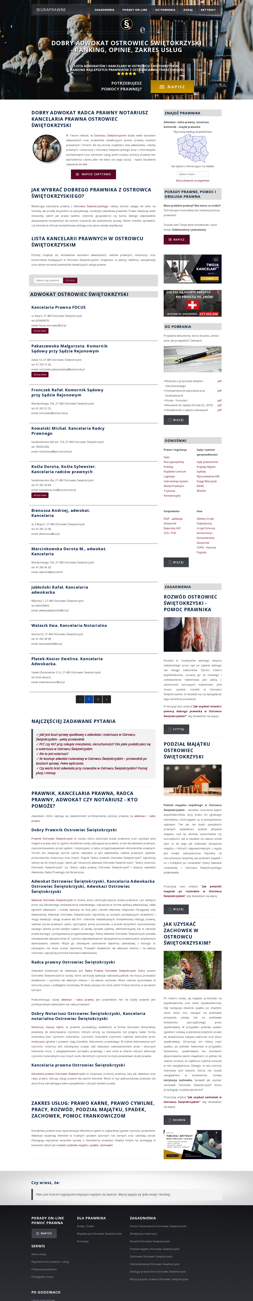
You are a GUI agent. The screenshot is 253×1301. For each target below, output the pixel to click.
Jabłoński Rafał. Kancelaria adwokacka (59, 589)
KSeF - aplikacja (173, 518)
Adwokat (63, 112)
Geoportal (170, 523)
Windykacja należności (143, 1233)
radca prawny (85, 999)
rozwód (61, 1109)
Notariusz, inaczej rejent (47, 1027)
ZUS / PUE (170, 533)
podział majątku (99, 1109)
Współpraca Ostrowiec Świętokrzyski (99, 1233)
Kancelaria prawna (59, 119)
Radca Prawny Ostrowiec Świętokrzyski (110, 970)
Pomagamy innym (42, 1277)
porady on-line (135, 9)
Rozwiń (179, 1120)
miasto (210, 166)
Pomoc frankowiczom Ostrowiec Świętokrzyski (158, 1226)
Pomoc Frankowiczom (94, 1115)
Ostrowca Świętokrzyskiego (91, 206)
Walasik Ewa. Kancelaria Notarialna (69, 625)
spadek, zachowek (101, 1145)
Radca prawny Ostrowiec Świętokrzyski (73, 962)
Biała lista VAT (172, 528)
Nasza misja (38, 1254)
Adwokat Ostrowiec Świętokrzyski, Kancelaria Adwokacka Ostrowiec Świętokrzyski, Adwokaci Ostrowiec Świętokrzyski (93, 886)
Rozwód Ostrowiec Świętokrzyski (150, 1241)
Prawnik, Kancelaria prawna (72, 793)
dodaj (188, 9)
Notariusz (133, 112)
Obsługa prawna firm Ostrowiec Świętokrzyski (158, 1271)
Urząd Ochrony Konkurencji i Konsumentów (206, 533)
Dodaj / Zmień (85, 1226)
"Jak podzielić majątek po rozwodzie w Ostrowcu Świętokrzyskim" (193, 891)
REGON (201, 491)
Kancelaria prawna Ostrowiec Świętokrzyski (78, 1065)
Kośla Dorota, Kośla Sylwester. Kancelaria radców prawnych (63, 469)
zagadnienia (105, 9)
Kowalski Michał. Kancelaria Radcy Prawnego (68, 430)
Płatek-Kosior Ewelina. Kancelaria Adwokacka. (67, 661)
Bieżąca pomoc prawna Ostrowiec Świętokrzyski (159, 1279)
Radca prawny (97, 112)
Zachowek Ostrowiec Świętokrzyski (151, 1256)
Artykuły (208, 9)
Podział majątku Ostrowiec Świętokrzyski (154, 1249)
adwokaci (139, 816)
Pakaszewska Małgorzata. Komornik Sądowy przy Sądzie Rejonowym (69, 348)
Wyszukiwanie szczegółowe (192, 180)
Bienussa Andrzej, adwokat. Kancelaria (60, 513)
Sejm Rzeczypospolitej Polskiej (174, 462)
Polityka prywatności (44, 1269)
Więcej (178, 420)
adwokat (66, 999)
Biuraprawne (51, 9)
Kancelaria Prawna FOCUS (58, 307)
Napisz (176, 86)
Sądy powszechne (207, 462)
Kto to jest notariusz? (53, 754)
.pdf (219, 381)
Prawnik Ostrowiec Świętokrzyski (52, 838)
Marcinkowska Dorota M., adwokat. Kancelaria (69, 551)
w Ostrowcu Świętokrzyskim (108, 135)
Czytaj (178, 729)
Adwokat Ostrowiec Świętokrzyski (52, 900)
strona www (40, 330)
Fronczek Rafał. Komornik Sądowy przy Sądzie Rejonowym (67, 392)
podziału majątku (77, 1145)
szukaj (70, 280)
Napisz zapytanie (96, 174)
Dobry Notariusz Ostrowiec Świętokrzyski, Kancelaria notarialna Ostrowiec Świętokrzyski (88, 1016)
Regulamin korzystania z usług (50, 1261)
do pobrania (165, 9)
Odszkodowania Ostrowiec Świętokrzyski (154, 1264)
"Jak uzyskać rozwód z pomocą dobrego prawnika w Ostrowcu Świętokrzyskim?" (193, 711)
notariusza (38, 1041)
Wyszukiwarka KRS (208, 476)
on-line (83, 164)
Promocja (83, 1241)
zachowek (45, 1115)
